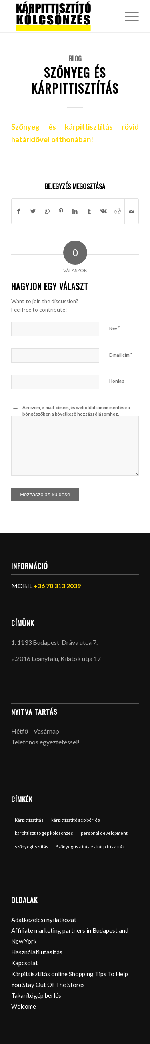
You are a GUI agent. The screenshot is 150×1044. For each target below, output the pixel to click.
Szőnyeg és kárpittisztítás (75, 80)
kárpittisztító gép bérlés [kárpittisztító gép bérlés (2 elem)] (75, 819)
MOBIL (46, 585)
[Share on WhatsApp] (47, 211)
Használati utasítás (36, 952)
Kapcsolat (24, 963)
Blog (75, 58)
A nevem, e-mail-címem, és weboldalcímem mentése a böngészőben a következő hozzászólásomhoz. (76, 411)
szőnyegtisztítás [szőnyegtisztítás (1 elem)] (31, 846)
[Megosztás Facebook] (19, 211)
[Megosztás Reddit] (117, 211)
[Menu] (128, 16)
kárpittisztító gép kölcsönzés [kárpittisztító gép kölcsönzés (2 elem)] (44, 833)
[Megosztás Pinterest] (61, 211)
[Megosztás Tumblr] (89, 211)
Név (114, 328)
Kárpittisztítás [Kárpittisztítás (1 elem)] (29, 819)
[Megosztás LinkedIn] (75, 211)
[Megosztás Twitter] (33, 211)
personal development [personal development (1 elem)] (104, 833)
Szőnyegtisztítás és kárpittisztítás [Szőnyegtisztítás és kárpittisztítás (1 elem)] (90, 846)
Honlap (116, 380)
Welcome (23, 1006)
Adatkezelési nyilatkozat (43, 919)
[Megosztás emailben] (131, 211)
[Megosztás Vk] (103, 211)
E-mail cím (120, 354)
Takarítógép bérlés (36, 995)
